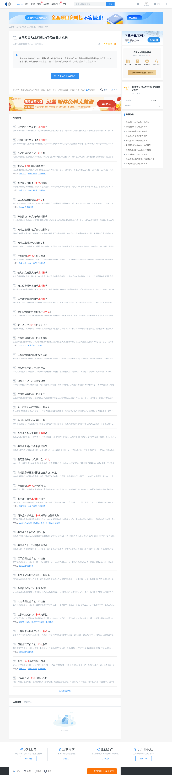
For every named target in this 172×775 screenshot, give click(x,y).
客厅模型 (22, 345)
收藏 (103, 89)
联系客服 (105, 759)
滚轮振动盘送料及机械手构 (32, 311)
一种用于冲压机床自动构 (31, 631)
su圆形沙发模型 (25, 523)
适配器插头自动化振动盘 (31, 459)
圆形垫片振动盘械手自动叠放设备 (36, 515)
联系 (87, 90)
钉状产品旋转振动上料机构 (135, 164)
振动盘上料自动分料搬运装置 (30, 446)
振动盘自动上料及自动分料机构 (137, 150)
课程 (39, 3)
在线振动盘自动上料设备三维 (30, 354)
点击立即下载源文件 (102, 771)
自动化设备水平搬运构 (30, 433)
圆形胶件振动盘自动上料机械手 (137, 145)
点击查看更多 (65, 691)
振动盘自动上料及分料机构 (135, 131)
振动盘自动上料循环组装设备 (30, 545)
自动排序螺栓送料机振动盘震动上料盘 (35, 472)
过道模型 (42, 174)
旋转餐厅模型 (24, 622)
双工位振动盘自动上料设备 (29, 558)
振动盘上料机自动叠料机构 (135, 136)
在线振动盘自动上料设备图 (29, 394)
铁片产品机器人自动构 (30, 272)
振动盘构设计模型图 (29, 166)
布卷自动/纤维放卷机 (29, 485)
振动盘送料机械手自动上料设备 (31, 229)
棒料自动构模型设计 (29, 255)
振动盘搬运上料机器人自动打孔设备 (139, 159)
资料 (27, 4)
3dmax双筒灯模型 (26, 207)
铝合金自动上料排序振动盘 (29, 380)
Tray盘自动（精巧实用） (31, 678)
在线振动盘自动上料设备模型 (30, 338)
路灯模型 (22, 174)
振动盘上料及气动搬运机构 (29, 242)
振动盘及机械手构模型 (30, 182)
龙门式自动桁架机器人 (30, 324)
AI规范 (46, 4)
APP (64, 4)
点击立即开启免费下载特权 (142, 73)
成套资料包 (55, 3)
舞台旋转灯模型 (37, 622)
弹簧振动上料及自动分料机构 (30, 216)
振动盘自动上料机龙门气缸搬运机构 (33, 27)
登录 (157, 4)
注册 (164, 4)
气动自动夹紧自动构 (29, 153)
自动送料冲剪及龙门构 (30, 126)
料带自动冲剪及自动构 (30, 139)
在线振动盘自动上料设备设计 (30, 588)
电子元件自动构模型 (29, 498)
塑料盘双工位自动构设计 (31, 644)
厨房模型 (31, 345)
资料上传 (28, 759)
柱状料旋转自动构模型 (30, 614)
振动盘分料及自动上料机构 (135, 127)
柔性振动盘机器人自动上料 (29, 420)
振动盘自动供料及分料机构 (29, 532)
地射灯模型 (32, 174)
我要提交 (66, 759)
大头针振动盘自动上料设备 (29, 367)
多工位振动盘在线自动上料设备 (31, 407)
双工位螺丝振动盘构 (29, 199)
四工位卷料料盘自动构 (30, 285)
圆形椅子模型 (38, 523)
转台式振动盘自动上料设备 (29, 601)
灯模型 (39, 345)
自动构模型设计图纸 (29, 661)
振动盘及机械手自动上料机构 (136, 122)
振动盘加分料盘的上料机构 (135, 154)
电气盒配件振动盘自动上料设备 (31, 575)
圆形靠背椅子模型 (53, 523)
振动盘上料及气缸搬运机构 (135, 141)
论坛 (33, 4)
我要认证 (143, 759)
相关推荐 (17, 118)
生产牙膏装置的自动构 (30, 298)
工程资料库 (13, 27)
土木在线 (19, 4)
